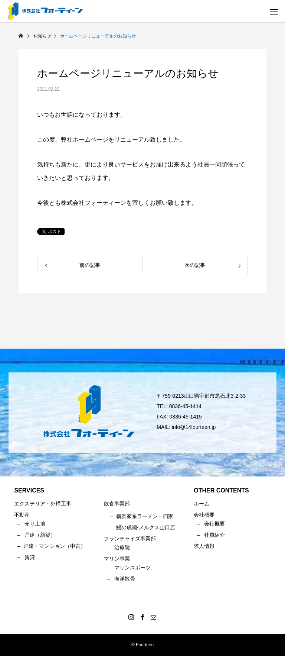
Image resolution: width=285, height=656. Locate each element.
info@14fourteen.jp (194, 427)
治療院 (122, 547)
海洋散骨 (124, 578)
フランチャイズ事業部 (130, 539)
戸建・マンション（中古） (54, 546)
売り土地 (34, 523)
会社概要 (214, 523)
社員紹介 (214, 534)
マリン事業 (117, 559)
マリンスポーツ (132, 567)
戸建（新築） (40, 534)
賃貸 (29, 557)
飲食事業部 (117, 504)
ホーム (201, 504)
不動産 (22, 515)
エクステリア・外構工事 (42, 504)
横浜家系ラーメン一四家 (144, 516)
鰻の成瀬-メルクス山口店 (145, 527)
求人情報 (204, 546)
